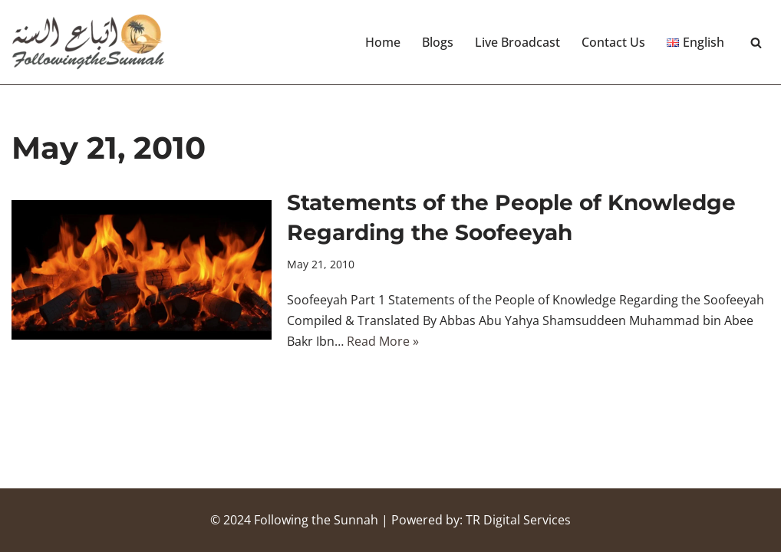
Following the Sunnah (316, 519)
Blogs (437, 42)
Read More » (383, 341)
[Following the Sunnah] (88, 42)
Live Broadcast (517, 42)
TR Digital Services (518, 519)
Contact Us (613, 42)
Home (382, 42)
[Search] (756, 42)
